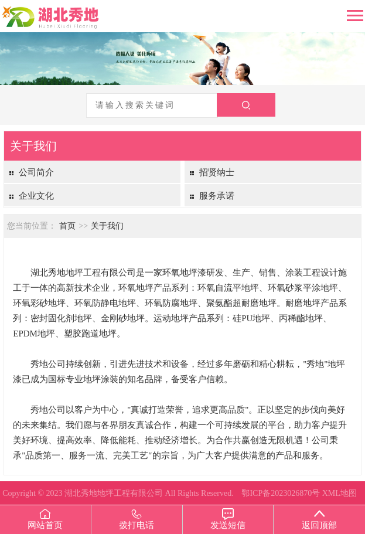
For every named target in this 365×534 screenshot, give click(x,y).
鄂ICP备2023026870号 (280, 493)
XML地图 (339, 493)
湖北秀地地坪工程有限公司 (113, 493)
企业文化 (36, 195)
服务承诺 (216, 195)
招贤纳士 (216, 172)
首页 (67, 226)
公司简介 (36, 172)
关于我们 (107, 226)
